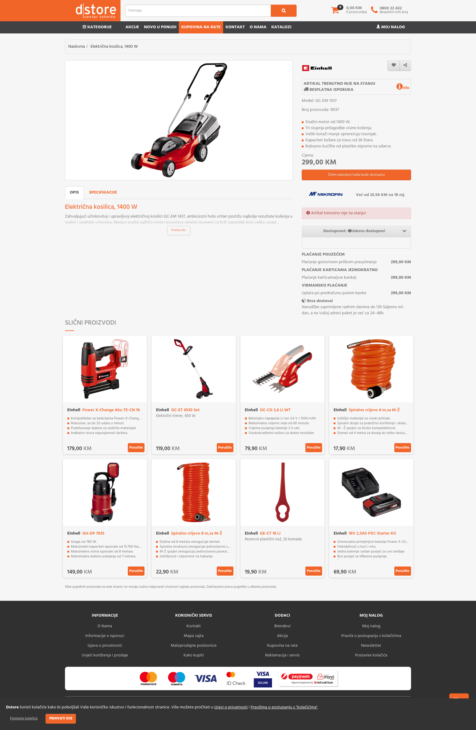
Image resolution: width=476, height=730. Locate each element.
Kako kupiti (193, 655)
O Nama (104, 626)
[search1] (284, 11)
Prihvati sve (60, 718)
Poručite (136, 448)
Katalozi (281, 27)
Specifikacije (103, 192)
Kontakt (235, 27)
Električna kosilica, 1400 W (114, 46)
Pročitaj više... (179, 230)
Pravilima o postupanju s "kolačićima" (284, 707)
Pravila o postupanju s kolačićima (371, 635)
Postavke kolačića (24, 718)
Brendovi (282, 626)
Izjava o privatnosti (105, 645)
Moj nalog (390, 27)
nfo (402, 87)
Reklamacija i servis (282, 655)
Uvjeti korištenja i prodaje (105, 655)
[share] (405, 65)
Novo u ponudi (160, 27)
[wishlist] (394, 65)
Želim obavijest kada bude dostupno (356, 175)
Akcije (132, 27)
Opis (74, 192)
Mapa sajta (193, 635)
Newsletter (371, 645)
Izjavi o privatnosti (230, 707)
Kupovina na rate (201, 27)
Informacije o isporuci (104, 635)
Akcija (282, 635)
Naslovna (76, 46)
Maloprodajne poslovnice (193, 645)
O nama (258, 27)
